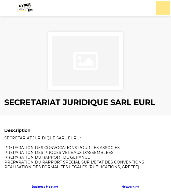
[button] (8, 8)
